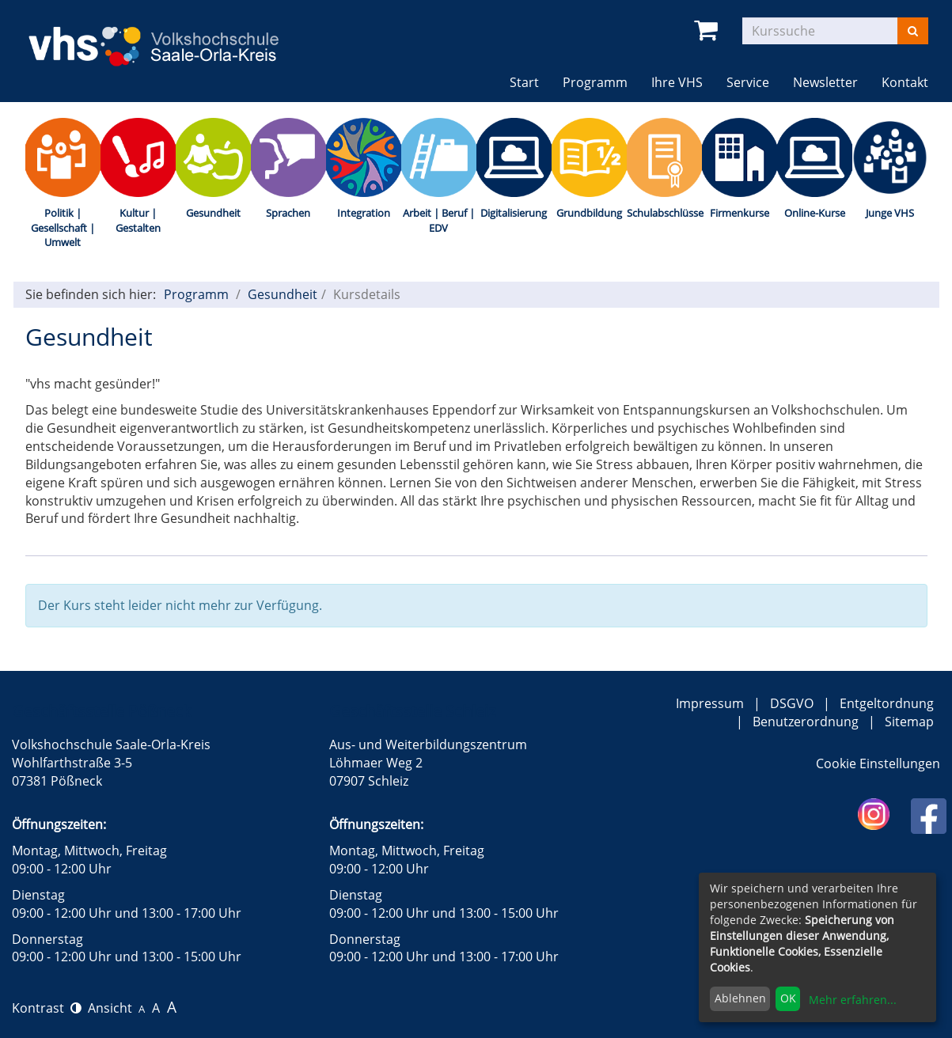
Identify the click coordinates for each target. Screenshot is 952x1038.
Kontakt (905, 82)
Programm (196, 294)
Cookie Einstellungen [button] (878, 763)
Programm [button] (601, 82)
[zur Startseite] (166, 35)
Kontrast (47, 1008)
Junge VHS (890, 213)
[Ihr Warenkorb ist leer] (708, 30)
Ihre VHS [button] (677, 82)
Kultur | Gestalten (138, 220)
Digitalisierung (513, 213)
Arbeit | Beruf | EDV (439, 220)
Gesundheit (213, 213)
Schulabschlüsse (664, 213)
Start (524, 82)
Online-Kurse (814, 213)
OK (788, 998)
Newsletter (825, 82)
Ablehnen (740, 998)
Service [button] (747, 82)
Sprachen (288, 213)
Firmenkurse (739, 213)
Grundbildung (589, 213)
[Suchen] (912, 30)
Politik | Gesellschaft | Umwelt (63, 227)
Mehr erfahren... (853, 999)
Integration (363, 213)
